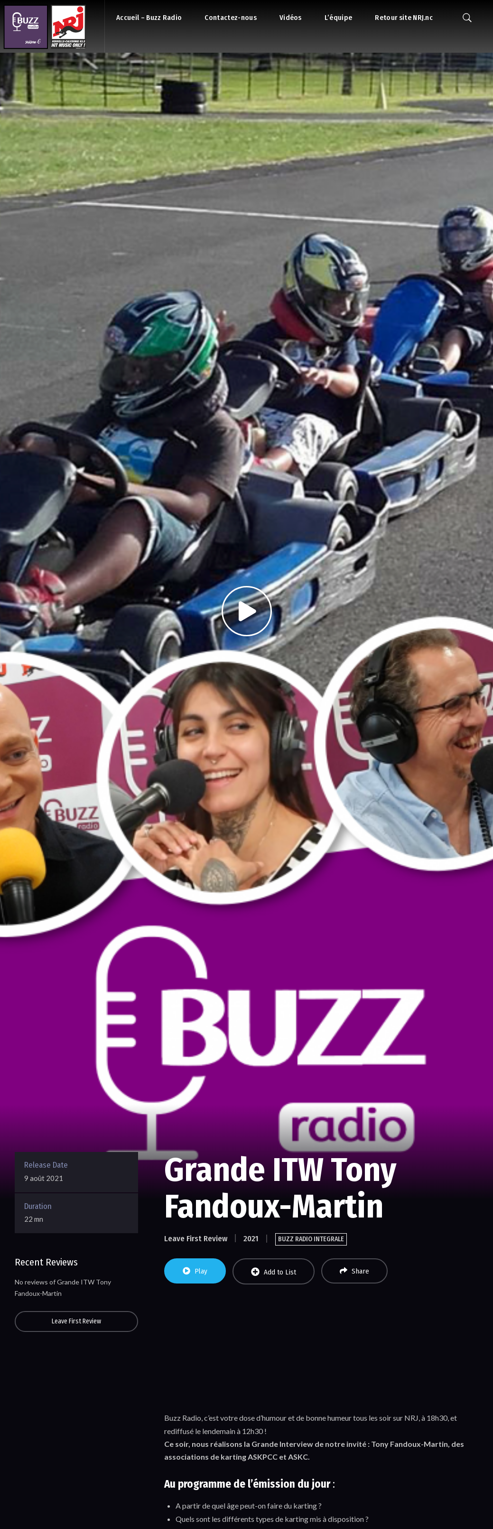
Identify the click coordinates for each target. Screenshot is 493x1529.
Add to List (273, 1271)
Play (195, 1271)
